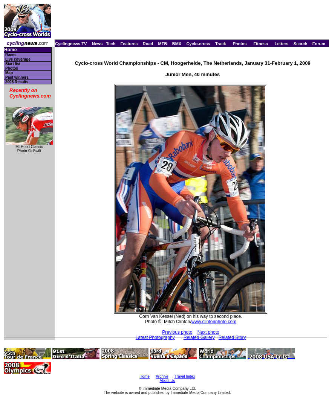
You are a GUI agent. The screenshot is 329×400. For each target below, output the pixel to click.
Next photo (208, 332)
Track (220, 43)
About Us (167, 381)
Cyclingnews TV (71, 43)
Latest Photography (155, 337)
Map (9, 73)
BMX (176, 43)
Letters (282, 43)
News (97, 43)
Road (148, 43)
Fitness (260, 43)
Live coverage (18, 59)
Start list (12, 64)
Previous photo (177, 332)
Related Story (232, 337)
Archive (162, 376)
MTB (162, 43)
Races (10, 55)
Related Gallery (199, 337)
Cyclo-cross (198, 43)
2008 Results (16, 82)
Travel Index (184, 376)
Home (10, 49)
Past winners (17, 77)
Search (301, 43)
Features (129, 43)
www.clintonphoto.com (213, 321)
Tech (110, 43)
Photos (239, 43)
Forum (318, 43)
